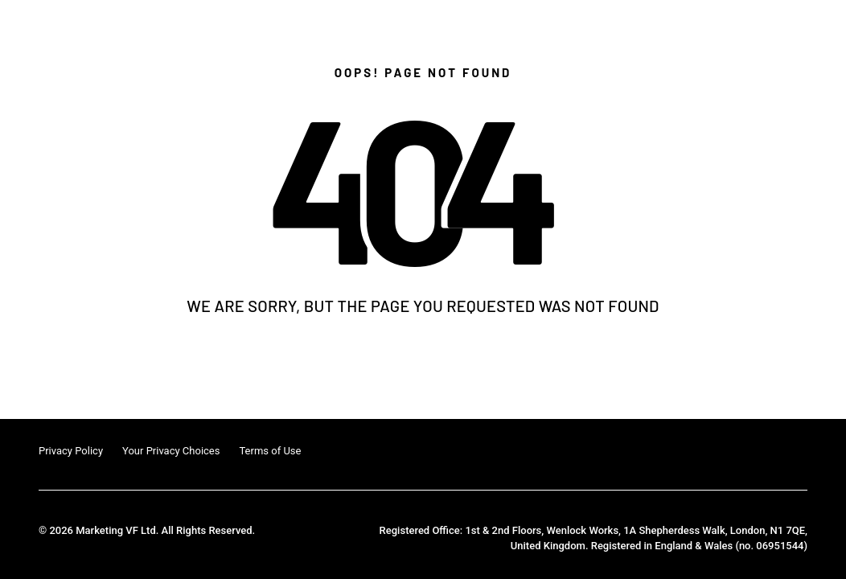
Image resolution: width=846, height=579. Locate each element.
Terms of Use (270, 451)
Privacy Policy (71, 451)
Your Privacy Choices (171, 451)
